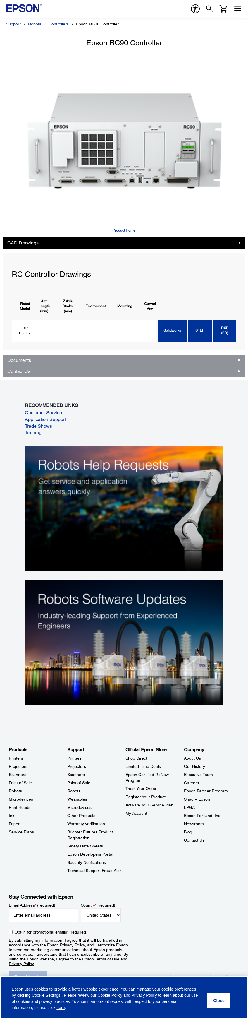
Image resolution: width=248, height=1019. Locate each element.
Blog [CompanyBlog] (188, 832)
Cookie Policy (109, 995)
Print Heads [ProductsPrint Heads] (19, 807)
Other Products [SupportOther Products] (81, 815)
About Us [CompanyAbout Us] (192, 758)
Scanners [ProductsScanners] (17, 774)
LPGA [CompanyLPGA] (189, 807)
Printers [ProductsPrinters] (16, 758)
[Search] (209, 8)
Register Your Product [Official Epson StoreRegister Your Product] (145, 796)
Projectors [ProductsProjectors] (18, 766)
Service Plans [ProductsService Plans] (21, 832)
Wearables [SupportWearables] (77, 799)
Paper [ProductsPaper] (14, 823)
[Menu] (237, 8)
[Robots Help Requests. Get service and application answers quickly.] (124, 508)
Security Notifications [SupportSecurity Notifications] (86, 862)
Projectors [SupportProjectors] (76, 766)
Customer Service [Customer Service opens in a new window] (43, 412)
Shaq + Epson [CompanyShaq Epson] (197, 799)
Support (13, 24)
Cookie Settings (46, 995)
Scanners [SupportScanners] (76, 774)
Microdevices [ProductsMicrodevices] (21, 799)
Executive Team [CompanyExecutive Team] (198, 774)
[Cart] (223, 8)
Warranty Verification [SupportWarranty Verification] (86, 823)
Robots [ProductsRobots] (15, 791)
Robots (34, 24)
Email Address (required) (32, 905)
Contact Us (18, 371)
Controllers (59, 24)
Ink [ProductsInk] (11, 815)
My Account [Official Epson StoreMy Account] (136, 813)
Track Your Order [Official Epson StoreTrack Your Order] (140, 788)
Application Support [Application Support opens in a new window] (45, 419)
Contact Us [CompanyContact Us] (194, 840)
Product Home (124, 230)
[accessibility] (195, 8)
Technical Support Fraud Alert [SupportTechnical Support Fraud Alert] (95, 870)
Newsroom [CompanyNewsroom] (194, 823)
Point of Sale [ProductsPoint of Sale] (20, 782)
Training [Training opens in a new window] (33, 432)
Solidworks (172, 330)
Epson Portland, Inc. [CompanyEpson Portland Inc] (202, 815)
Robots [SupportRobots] (73, 791)
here (60, 1007)
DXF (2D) (224, 330)
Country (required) (98, 905)
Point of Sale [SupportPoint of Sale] (78, 782)
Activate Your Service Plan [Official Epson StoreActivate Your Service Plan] (149, 805)
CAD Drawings (23, 243)
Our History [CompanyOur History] (194, 766)
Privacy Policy (72, 945)
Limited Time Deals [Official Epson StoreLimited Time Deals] (143, 766)
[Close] (218, 1000)
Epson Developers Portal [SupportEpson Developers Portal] (90, 854)
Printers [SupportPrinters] (74, 758)
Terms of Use (107, 959)
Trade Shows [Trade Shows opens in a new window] (38, 426)
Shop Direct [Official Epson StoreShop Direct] (136, 758)
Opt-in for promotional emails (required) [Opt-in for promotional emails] (51, 932)
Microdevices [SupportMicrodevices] (79, 807)
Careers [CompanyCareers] (191, 782)
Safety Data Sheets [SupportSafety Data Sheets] (85, 846)
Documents (19, 360)
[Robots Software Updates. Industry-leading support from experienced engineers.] (124, 642)
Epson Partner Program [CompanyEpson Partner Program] (206, 791)
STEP (199, 330)
